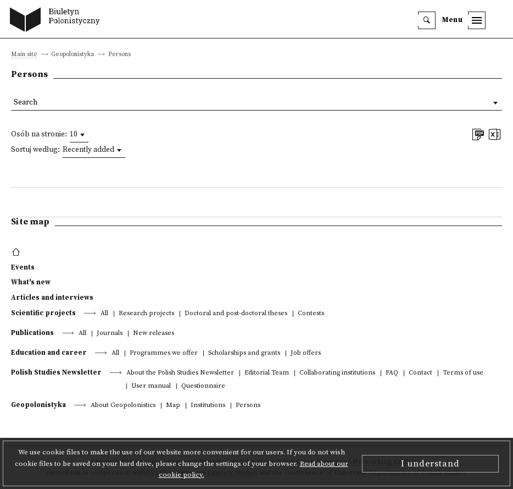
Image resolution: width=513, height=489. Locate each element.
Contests (311, 314)
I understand (430, 463)
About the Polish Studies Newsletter (180, 373)
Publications (32, 332)
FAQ (392, 373)
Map (173, 406)
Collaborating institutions (337, 373)
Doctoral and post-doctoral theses (236, 314)
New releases (153, 334)
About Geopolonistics (123, 406)
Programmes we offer (164, 353)
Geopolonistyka (38, 404)
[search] (427, 20)
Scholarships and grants (244, 353)
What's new (31, 282)
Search (25, 102)
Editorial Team (266, 373)
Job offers (306, 353)
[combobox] (79, 134)
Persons (248, 406)
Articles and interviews (52, 297)
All (104, 314)
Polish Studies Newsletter (56, 372)
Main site (24, 54)
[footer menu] (17, 252)
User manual (151, 386)
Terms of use (463, 373)
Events (23, 267)
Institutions (208, 406)
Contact (420, 373)
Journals (109, 334)
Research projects (146, 314)
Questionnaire (203, 386)
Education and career (49, 352)
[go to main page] (57, 21)
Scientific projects (43, 313)
